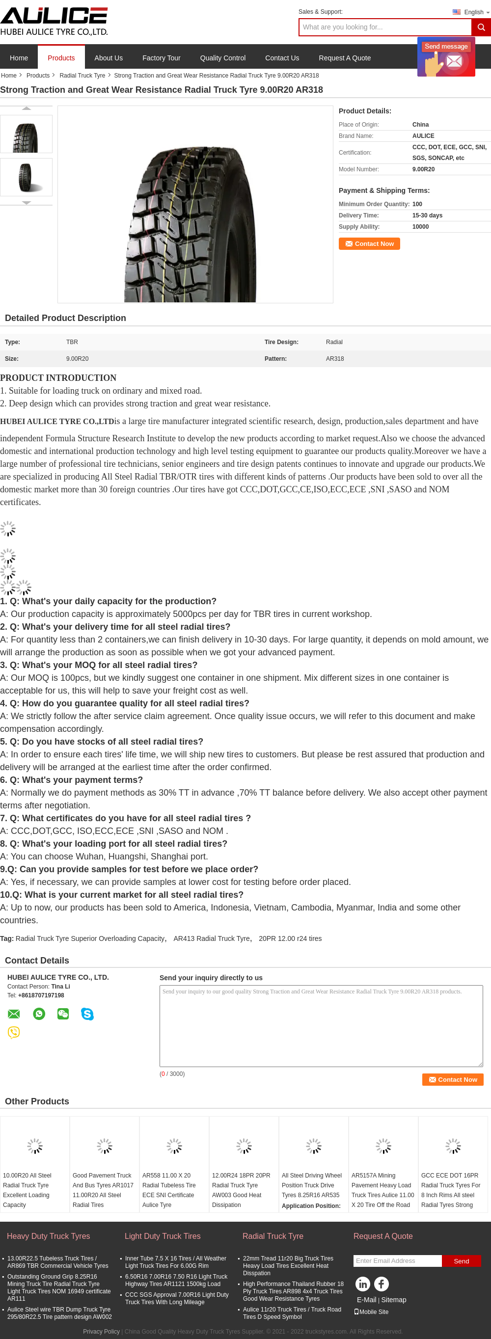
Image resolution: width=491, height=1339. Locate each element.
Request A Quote (345, 58)
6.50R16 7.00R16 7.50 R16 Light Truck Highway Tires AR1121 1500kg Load (176, 1280)
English (477, 12)
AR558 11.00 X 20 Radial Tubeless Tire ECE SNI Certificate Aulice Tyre (169, 1190)
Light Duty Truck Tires (163, 1236)
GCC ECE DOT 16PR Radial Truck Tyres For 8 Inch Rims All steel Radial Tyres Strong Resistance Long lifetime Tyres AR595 (450, 1200)
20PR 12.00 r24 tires (290, 938)
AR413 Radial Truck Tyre (211, 938)
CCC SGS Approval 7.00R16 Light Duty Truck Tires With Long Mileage (177, 1298)
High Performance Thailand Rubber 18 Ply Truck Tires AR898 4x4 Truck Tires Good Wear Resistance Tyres (293, 1291)
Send (461, 1261)
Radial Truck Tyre (82, 75)
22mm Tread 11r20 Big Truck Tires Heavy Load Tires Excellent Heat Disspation (288, 1266)
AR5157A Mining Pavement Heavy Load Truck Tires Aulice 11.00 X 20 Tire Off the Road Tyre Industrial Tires (383, 1195)
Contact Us (282, 58)
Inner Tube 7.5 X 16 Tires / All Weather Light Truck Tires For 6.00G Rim (175, 1262)
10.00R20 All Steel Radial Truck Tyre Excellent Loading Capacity (27, 1190)
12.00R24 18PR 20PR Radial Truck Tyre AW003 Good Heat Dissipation (241, 1190)
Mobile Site (371, 1312)
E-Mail (367, 1300)
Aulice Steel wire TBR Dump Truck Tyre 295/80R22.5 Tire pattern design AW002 (59, 1313)
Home (19, 58)
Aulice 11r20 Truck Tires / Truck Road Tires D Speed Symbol (292, 1313)
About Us (109, 58)
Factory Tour (161, 58)
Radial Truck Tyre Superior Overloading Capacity (90, 938)
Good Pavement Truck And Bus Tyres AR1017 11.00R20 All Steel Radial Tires (103, 1190)
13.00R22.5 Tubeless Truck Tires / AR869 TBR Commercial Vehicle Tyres (58, 1262)
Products (61, 58)
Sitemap (393, 1300)
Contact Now (374, 243)
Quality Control (223, 58)
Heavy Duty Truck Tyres (48, 1236)
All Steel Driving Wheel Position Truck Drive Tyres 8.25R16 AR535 (312, 1185)
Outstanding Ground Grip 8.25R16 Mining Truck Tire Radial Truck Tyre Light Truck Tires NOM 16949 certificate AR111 (59, 1287)
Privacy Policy (101, 1331)
